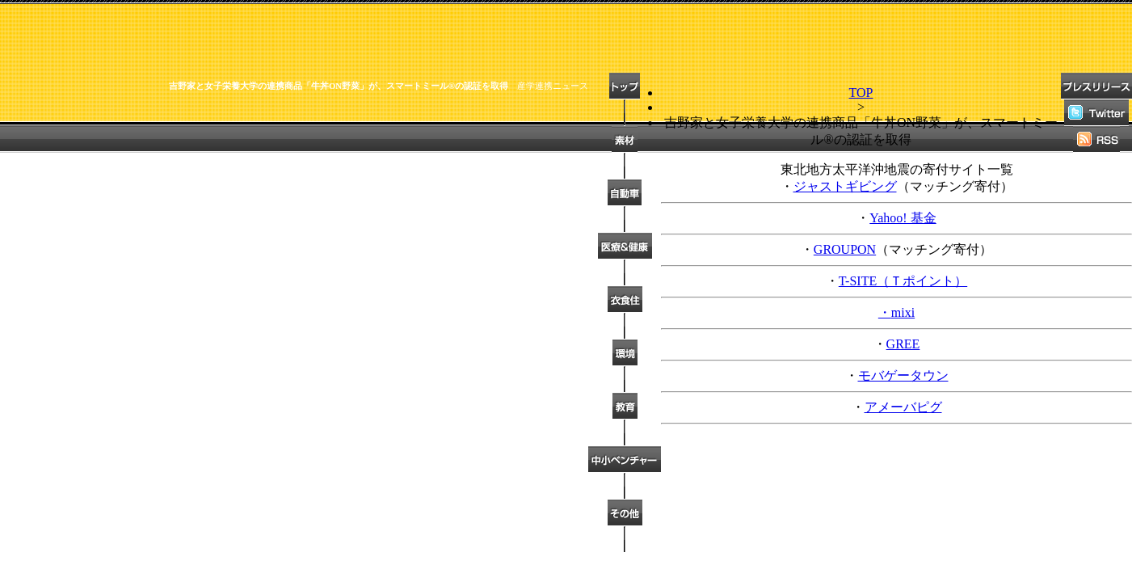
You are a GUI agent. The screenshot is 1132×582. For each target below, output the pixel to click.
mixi (903, 312)
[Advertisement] (294, 134)
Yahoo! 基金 (902, 218)
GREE (903, 344)
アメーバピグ (903, 407)
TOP (861, 92)
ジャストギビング (845, 186)
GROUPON (845, 249)
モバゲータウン (903, 375)
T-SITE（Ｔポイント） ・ (896, 296)
